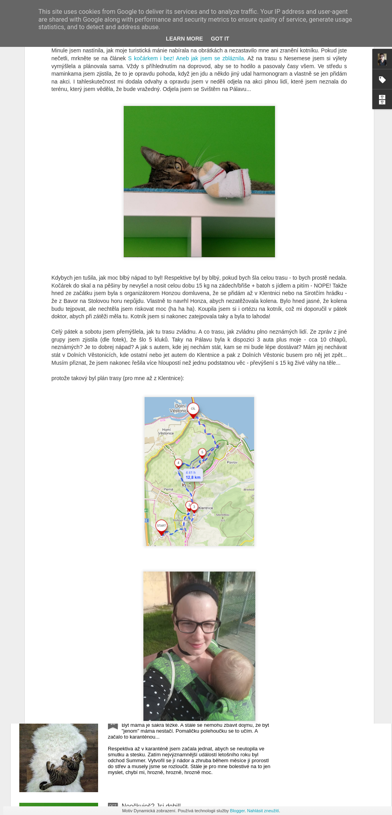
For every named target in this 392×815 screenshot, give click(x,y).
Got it (220, 38)
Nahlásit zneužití (263, 810)
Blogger (237, 810)
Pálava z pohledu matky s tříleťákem (173, 538)
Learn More (184, 38)
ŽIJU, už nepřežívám (151, 716)
